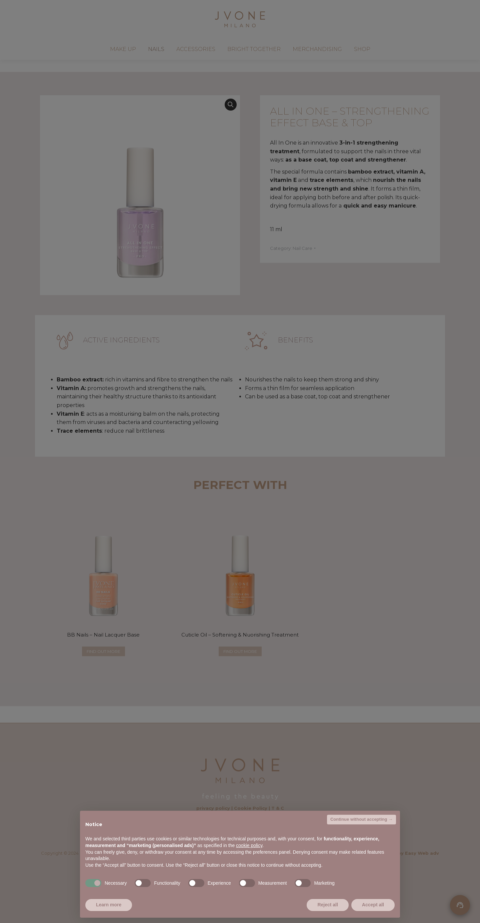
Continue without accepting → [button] (361, 819)
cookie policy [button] (249, 845)
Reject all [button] (327, 904)
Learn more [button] (108, 904)
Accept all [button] (373, 904)
